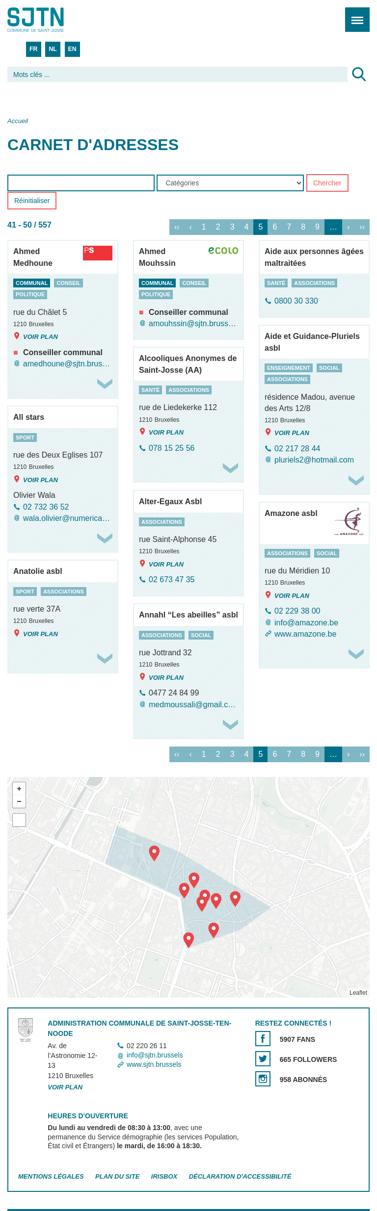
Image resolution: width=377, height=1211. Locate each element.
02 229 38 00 (297, 611)
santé (276, 283)
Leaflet (358, 992)
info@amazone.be (306, 622)
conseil (68, 283)
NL (52, 49)
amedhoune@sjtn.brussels (67, 364)
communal (32, 283)
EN (72, 49)
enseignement (288, 368)
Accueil (17, 121)
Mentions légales (51, 1177)
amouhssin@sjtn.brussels (193, 323)
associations (314, 283)
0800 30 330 (296, 301)
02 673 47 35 (171, 580)
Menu (354, 14)
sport (25, 437)
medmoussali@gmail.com (193, 704)
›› (362, 227)
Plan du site (117, 1177)
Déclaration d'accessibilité (240, 1177)
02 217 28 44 (297, 448)
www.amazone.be (305, 634)
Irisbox (164, 1177)
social (329, 368)
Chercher (327, 183)
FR (33, 49)
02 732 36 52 (46, 507)
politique (30, 295)
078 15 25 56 (171, 448)
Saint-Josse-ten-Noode (49, 19)
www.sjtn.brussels (154, 1065)
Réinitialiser (32, 201)
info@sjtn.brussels (155, 1055)
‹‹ (177, 227)
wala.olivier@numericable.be (67, 518)
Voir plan (35, 336)
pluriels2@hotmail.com (314, 460)
